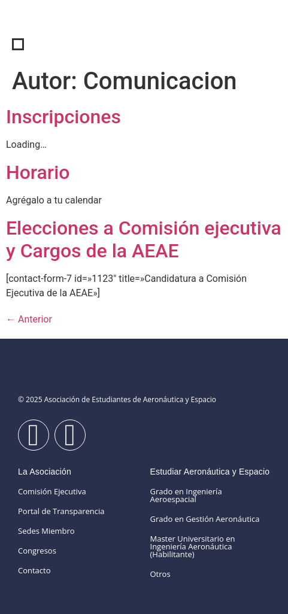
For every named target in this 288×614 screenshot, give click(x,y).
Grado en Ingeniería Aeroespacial (186, 495)
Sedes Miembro (46, 530)
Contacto (34, 570)
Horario (37, 172)
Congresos (37, 550)
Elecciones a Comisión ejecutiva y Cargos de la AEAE (143, 239)
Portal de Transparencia (61, 511)
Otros (160, 574)
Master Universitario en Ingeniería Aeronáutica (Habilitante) (192, 546)
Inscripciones (63, 116)
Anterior (29, 319)
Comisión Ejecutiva (52, 491)
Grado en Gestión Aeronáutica (205, 518)
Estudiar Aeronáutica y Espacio (210, 471)
